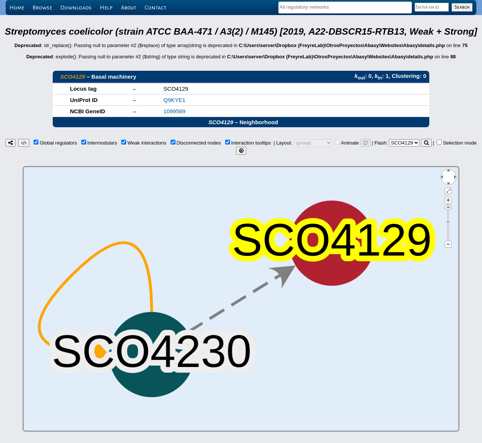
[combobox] (345, 8)
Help (106, 8)
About (128, 8)
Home (16, 8)
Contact (155, 8)
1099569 (174, 111)
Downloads (76, 8)
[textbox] (345, 7)
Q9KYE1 (174, 100)
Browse (42, 8)
